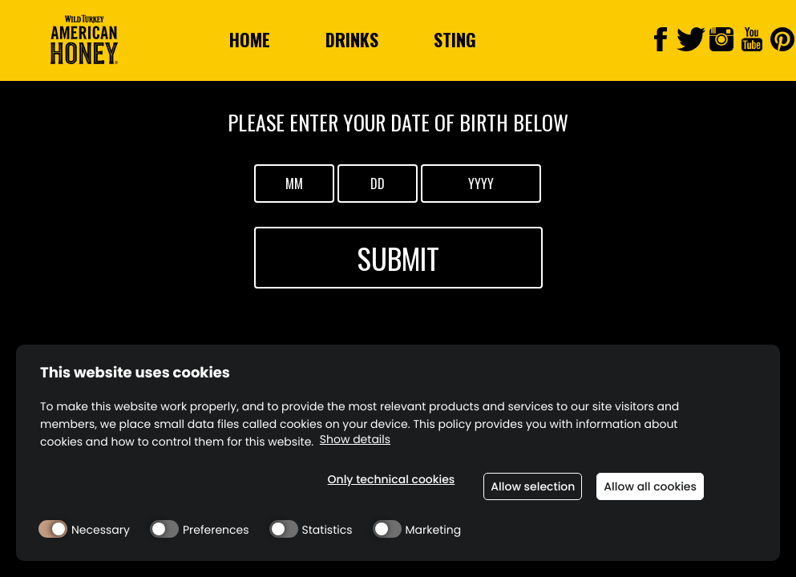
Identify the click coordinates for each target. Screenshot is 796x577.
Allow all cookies (650, 486)
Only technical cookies (391, 479)
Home (249, 39)
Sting (455, 39)
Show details (355, 439)
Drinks (351, 39)
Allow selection (533, 486)
